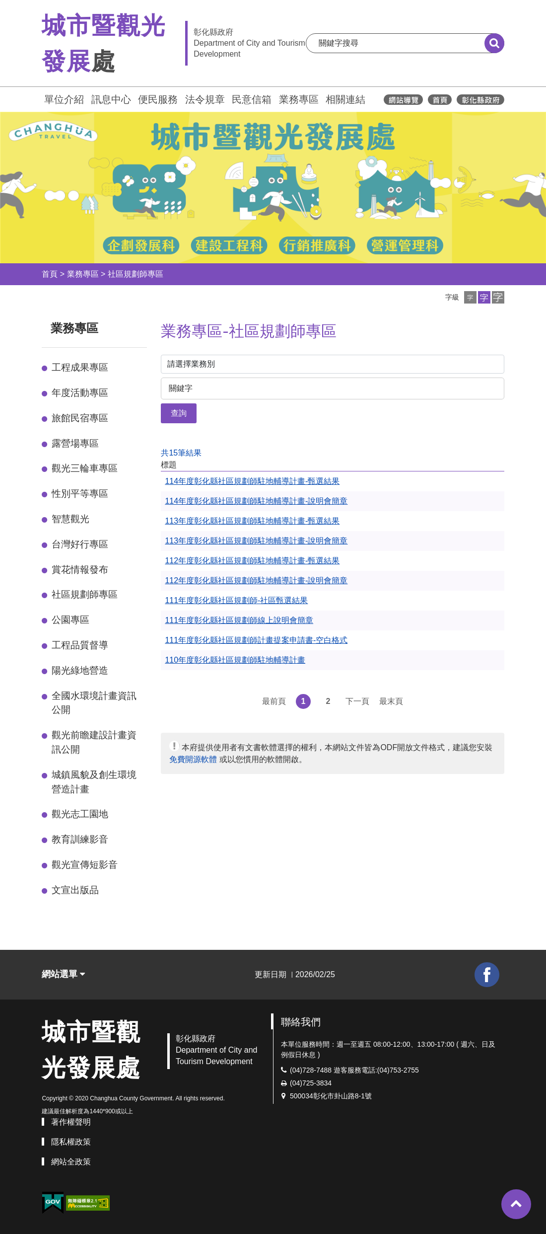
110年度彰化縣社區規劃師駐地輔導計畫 (235, 660)
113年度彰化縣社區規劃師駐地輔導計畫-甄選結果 (252, 521)
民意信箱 (252, 99)
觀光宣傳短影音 (85, 864)
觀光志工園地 (80, 814)
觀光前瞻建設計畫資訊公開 (94, 742)
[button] (470, 297)
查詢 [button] (179, 413)
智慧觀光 (70, 519)
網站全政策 (71, 1161)
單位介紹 (64, 99)
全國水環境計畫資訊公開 (94, 703)
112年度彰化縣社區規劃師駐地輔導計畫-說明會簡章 (256, 580)
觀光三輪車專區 (85, 468)
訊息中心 (111, 99)
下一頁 (357, 701)
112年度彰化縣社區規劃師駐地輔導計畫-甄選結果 (252, 560)
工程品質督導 (80, 645)
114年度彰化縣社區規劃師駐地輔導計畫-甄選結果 (252, 481)
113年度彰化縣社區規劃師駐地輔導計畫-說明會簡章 (256, 541)
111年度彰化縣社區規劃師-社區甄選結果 (236, 600)
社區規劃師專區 (135, 274)
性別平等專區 (80, 493)
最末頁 (391, 701)
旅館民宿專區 (80, 418)
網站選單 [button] (63, 974)
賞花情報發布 (80, 569)
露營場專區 (75, 443)
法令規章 (205, 99)
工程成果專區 (80, 367)
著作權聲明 (71, 1122)
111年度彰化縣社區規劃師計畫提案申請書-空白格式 (256, 640)
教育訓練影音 (80, 839)
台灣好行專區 (80, 544)
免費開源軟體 (193, 759)
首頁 (50, 274)
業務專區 (299, 99)
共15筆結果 (181, 453)
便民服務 (158, 99)
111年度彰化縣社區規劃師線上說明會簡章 (239, 620)
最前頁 (274, 701)
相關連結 (345, 99)
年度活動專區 (80, 392)
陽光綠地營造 (80, 670)
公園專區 (70, 620)
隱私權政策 (71, 1142)
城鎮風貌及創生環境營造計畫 (94, 782)
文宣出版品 (75, 890)
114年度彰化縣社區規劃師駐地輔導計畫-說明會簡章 (256, 501)
